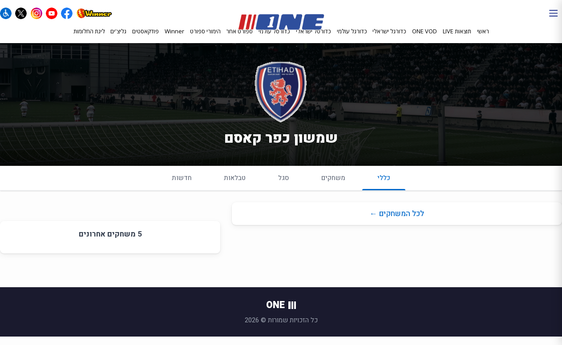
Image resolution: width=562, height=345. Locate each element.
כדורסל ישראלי (313, 39)
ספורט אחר (239, 39)
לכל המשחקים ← (397, 222)
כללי (383, 190)
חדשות (182, 186)
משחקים (333, 186)
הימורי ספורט (205, 39)
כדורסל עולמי (274, 39)
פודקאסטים (145, 39)
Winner (174, 39)
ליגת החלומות (89, 39)
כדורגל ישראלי (389, 39)
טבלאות (235, 186)
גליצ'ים (118, 39)
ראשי (483, 39)
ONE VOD (424, 39)
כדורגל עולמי (352, 39)
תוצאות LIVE (457, 39)
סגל (283, 186)
